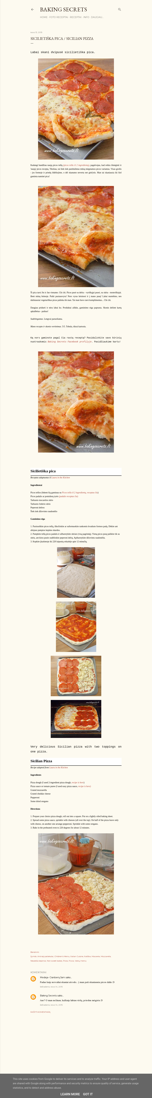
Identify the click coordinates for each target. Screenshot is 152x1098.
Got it (88, 1094)
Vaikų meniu (80, 961)
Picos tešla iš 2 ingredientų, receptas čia (80, 492)
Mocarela (96, 956)
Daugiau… (97, 17)
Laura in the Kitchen (61, 477)
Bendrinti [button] (34, 952)
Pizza (71, 961)
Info (86, 17)
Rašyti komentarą (40, 1012)
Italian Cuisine (76, 956)
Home (44, 17)
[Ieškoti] (120, 9)
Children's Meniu (62, 956)
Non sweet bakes (54, 961)
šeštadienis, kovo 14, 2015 (51, 986)
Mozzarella (106, 956)
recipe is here (78, 782)
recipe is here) (84, 786)
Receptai (76, 17)
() (68, 496)
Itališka (87, 956)
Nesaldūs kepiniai (38, 961)
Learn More (70, 1094)
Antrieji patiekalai (45, 956)
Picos (65, 961)
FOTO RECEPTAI (58, 17)
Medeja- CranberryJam (52, 977)
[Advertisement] (76, 1043)
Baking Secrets (63, 9)
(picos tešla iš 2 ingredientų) (76, 165)
